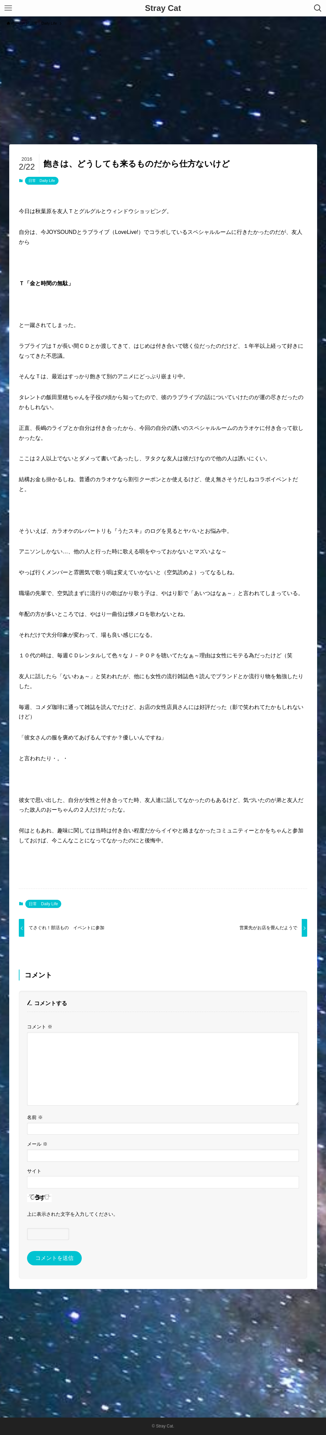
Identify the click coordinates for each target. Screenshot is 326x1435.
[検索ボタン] (318, 8)
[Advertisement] (163, 82)
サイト (34, 1171)
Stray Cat (163, 8)
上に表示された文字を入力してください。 (72, 1214)
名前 (35, 1117)
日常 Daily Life (41, 181)
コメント (39, 1026)
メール (37, 1144)
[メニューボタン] (8, 8)
